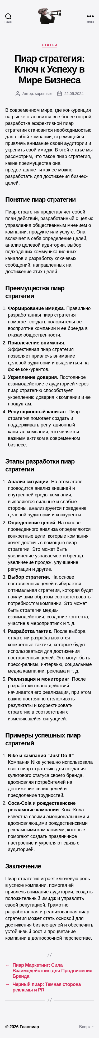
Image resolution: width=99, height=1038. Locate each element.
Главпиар (29, 1027)
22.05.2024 (74, 93)
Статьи (49, 45)
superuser (43, 93)
